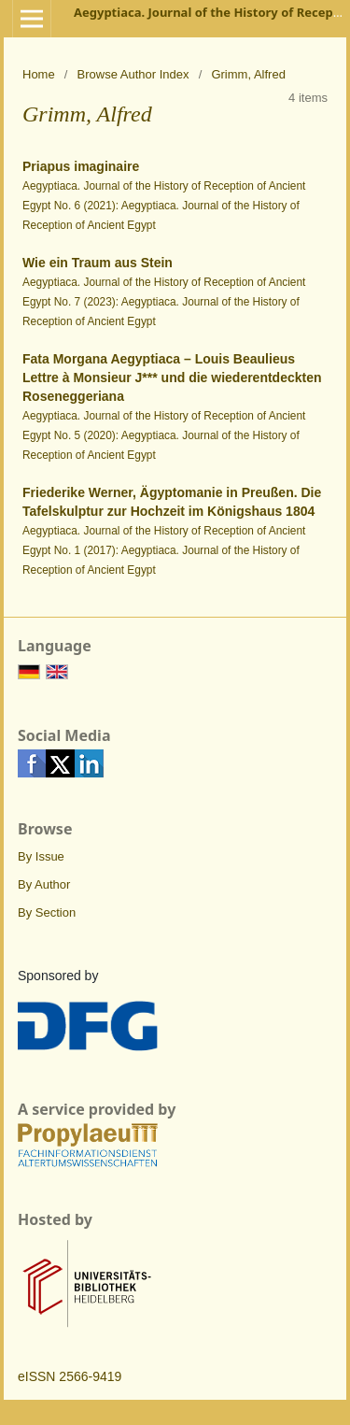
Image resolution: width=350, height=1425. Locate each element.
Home (38, 74)
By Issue (41, 856)
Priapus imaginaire (80, 166)
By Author (44, 884)
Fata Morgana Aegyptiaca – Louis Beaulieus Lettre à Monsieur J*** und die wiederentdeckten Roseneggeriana (172, 377)
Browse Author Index (133, 74)
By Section (47, 912)
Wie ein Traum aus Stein (97, 262)
